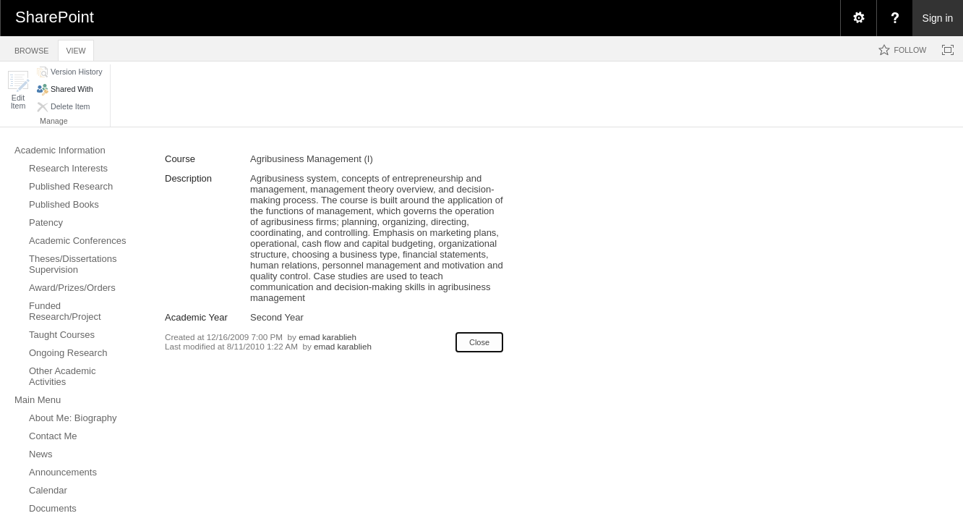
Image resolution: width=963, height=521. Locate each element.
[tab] (31, 48)
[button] (18, 90)
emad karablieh (327, 337)
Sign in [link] (938, 18)
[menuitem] (858, 18)
